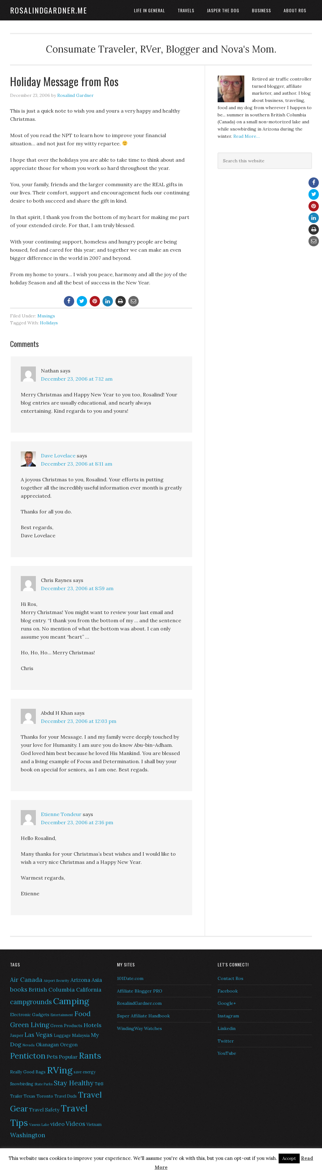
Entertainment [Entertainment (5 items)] (62, 1015)
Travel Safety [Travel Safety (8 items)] (44, 1110)
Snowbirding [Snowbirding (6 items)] (21, 1084)
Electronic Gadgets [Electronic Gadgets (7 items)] (29, 1014)
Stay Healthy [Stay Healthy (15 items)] (73, 1083)
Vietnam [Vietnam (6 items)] (94, 1124)
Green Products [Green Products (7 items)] (66, 1025)
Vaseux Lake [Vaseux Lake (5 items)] (39, 1124)
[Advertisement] (257, 221)
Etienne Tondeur (61, 814)
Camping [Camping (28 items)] (71, 1001)
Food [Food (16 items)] (82, 1013)
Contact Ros (230, 978)
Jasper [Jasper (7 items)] (16, 1035)
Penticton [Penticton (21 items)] (27, 1056)
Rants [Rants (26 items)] (90, 1055)
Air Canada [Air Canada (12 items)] (26, 979)
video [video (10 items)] (57, 1124)
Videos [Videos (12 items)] (75, 1123)
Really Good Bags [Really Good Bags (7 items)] (28, 1072)
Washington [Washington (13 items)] (27, 1135)
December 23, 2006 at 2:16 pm (77, 822)
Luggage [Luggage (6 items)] (62, 1035)
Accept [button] (289, 1158)
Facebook (228, 991)
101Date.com (130, 978)
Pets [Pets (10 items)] (52, 1056)
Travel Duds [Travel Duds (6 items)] (65, 1096)
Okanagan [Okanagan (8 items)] (47, 1045)
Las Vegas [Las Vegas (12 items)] (39, 1034)
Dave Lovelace (58, 455)
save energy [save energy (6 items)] (85, 1072)
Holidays (49, 323)
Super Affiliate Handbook (143, 1016)
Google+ (227, 1003)
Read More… (246, 136)
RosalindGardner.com (139, 1003)
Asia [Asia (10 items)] (97, 979)
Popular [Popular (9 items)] (68, 1057)
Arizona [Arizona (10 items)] (80, 979)
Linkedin (227, 1028)
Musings (46, 316)
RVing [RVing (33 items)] (59, 1070)
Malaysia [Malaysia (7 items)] (81, 1035)
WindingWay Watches (139, 1028)
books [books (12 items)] (18, 989)
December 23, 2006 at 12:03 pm (78, 721)
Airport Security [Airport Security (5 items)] (56, 980)
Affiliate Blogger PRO (139, 991)
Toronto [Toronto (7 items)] (44, 1096)
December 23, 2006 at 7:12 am (77, 379)
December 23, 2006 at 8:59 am (77, 588)
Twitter (226, 1041)
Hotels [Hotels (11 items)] (93, 1025)
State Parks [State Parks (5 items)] (44, 1084)
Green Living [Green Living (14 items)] (29, 1025)
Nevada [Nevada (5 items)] (29, 1045)
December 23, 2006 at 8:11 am (76, 464)
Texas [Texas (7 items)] (29, 1096)
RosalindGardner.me (48, 10)
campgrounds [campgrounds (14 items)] (31, 1002)
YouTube (227, 1053)
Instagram (228, 1016)
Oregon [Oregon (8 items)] (69, 1045)
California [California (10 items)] (88, 989)
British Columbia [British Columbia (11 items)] (52, 989)
